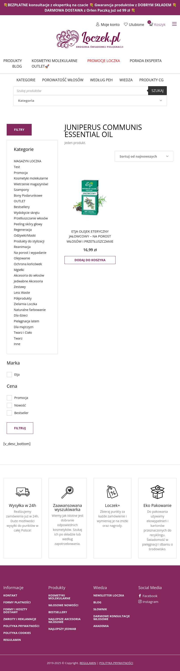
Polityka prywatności (21, 625)
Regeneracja (23, 229)
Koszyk (157, 24)
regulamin (88, 663)
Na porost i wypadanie (30, 252)
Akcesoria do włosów (29, 275)
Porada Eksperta (146, 61)
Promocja (21, 172)
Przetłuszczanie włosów (31, 218)
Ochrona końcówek (28, 264)
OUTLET (19, 201)
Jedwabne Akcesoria (28, 281)
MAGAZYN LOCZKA (27, 161)
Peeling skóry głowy (28, 224)
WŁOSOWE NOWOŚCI (63, 605)
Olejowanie (22, 258)
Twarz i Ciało (23, 332)
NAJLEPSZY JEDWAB (62, 628)
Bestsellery (22, 206)
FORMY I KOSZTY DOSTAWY (15, 610)
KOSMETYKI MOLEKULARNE (59, 597)
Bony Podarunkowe (28, 195)
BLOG (97, 602)
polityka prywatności (116, 663)
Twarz (18, 338)
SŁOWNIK (100, 609)
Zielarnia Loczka (25, 304)
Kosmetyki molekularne (54, 61)
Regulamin (12, 639)
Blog (17, 66)
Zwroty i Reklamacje (19, 618)
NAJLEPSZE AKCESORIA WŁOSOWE (64, 620)
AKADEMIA (101, 625)
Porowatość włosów (62, 79)
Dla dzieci (21, 315)
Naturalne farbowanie (30, 309)
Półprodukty (23, 298)
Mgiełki (19, 269)
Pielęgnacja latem (26, 321)
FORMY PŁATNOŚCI (17, 602)
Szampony (21, 189)
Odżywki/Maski (25, 235)
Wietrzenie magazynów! (31, 184)
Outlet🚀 (40, 66)
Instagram (148, 601)
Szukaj (157, 90)
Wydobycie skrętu (26, 212)
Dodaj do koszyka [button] (90, 260)
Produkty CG (151, 79)
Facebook (147, 595)
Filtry (19, 129)
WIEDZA (125, 79)
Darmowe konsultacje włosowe (111, 617)
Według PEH (101, 79)
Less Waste (22, 292)
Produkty (12, 61)
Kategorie (26, 79)
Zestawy (20, 286)
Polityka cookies (17, 632)
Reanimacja (22, 246)
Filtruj (20, 428)
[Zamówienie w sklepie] (144, 156)
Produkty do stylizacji (29, 241)
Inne (17, 344)
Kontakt (10, 595)
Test (17, 167)
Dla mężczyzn (23, 326)
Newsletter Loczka (108, 595)
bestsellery (57, 612)
